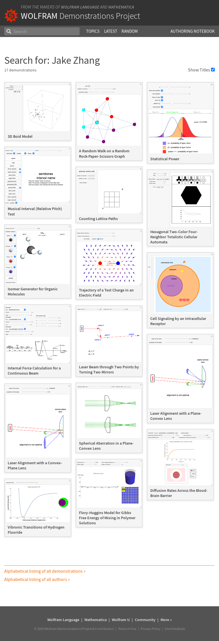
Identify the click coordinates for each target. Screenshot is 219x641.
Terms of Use (127, 628)
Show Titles (201, 70)
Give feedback (175, 628)
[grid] (109, 312)
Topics (93, 31)
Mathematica (121, 7)
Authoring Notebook (193, 31)
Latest (110, 31)
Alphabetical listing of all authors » (37, 579)
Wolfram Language (80, 7)
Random (129, 31)
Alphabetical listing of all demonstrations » (45, 571)
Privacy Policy (151, 628)
